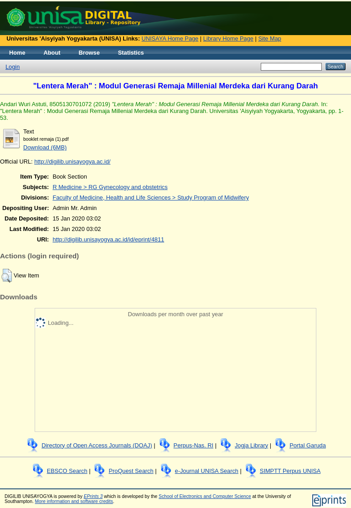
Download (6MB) (45, 147)
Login (12, 66)
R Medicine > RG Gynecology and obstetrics (109, 187)
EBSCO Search (67, 470)
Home (17, 52)
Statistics (131, 52)
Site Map (269, 38)
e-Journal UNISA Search (206, 470)
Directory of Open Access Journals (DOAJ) (96, 445)
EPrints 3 (93, 496)
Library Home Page (228, 38)
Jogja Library (251, 445)
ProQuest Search (130, 470)
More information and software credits (74, 501)
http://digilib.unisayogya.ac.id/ (72, 161)
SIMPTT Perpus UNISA (290, 470)
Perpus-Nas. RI (193, 445)
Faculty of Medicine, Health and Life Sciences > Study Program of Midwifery (150, 197)
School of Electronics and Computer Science (205, 496)
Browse (89, 52)
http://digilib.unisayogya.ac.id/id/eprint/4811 (108, 239)
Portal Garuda (307, 445)
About (52, 52)
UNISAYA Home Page (170, 38)
